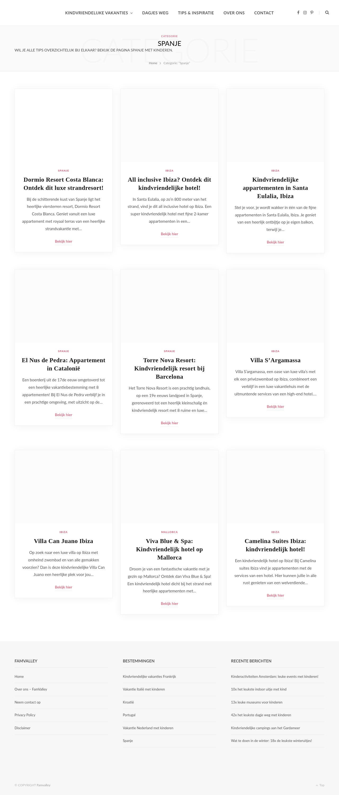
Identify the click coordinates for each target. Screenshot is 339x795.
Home (19, 676)
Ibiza (170, 170)
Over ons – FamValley (31, 689)
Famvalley (44, 785)
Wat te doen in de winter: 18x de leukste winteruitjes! (271, 741)
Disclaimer (22, 728)
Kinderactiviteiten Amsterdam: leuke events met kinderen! (274, 676)
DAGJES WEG (155, 12)
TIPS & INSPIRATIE (196, 12)
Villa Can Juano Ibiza (63, 541)
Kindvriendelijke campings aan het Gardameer (265, 728)
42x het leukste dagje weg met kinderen (261, 715)
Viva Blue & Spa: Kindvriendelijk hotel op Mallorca (169, 549)
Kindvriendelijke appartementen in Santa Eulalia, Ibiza (275, 187)
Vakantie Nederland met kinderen (148, 728)
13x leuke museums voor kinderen (256, 702)
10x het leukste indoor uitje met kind (258, 689)
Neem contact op (28, 702)
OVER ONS (234, 12)
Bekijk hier (63, 241)
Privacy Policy (25, 715)
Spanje (63, 170)
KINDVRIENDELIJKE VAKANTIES (96, 12)
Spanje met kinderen (151, 50)
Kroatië (128, 702)
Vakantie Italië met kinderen (144, 689)
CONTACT (264, 12)
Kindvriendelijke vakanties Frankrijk (149, 676)
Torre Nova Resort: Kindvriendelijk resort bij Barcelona (169, 368)
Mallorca (169, 532)
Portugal (129, 715)
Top (320, 785)
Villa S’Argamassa (275, 360)
